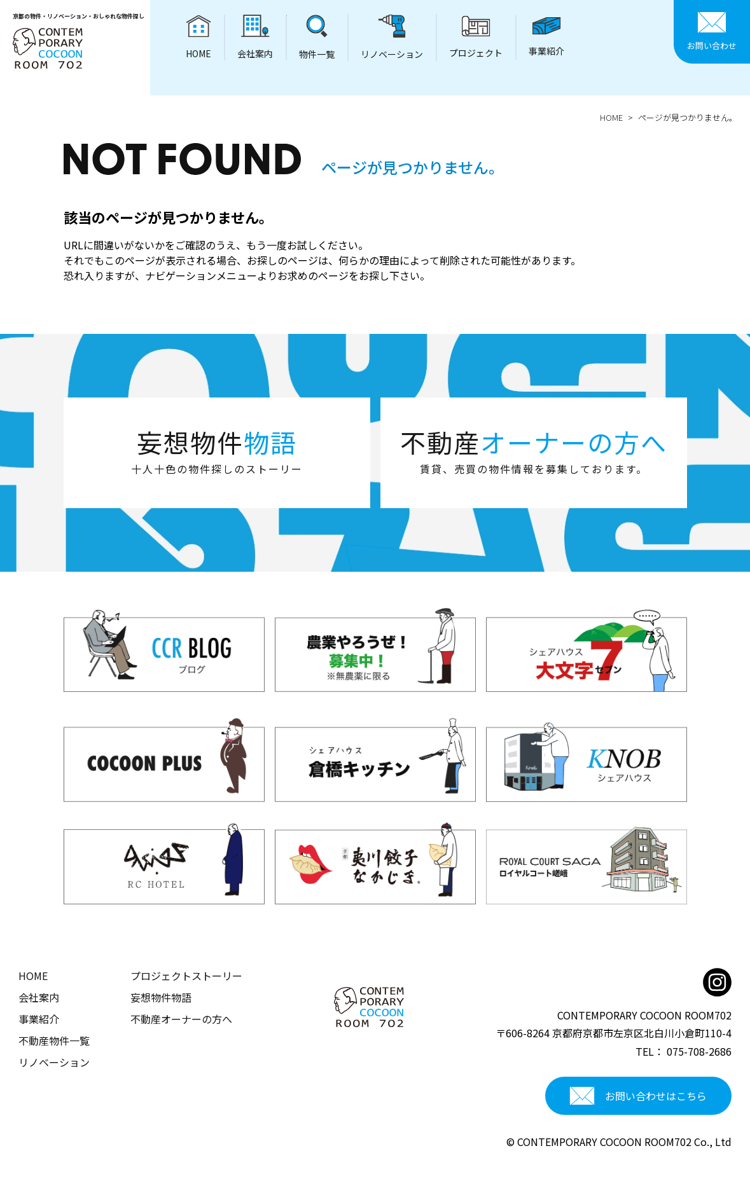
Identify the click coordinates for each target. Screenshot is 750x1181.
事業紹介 (38, 1018)
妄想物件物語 (160, 997)
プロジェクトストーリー (186, 975)
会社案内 (38, 997)
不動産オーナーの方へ (181, 1018)
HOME (611, 117)
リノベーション (54, 1062)
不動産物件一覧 (54, 1040)
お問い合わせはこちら (638, 1095)
